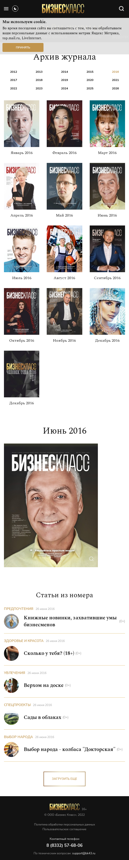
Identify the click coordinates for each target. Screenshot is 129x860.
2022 (13, 88)
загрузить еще (64, 779)
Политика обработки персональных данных (64, 824)
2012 (13, 72)
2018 (39, 80)
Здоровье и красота (23, 640)
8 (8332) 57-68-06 (64, 845)
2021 (115, 80)
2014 (64, 72)
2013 (39, 72)
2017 (13, 80)
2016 (115, 72)
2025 (89, 88)
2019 (64, 80)
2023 (39, 88)
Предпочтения (18, 608)
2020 (89, 80)
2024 (64, 88)
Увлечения (14, 673)
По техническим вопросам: (64, 853)
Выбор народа (18, 737)
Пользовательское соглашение (64, 829)
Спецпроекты (17, 705)
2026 (115, 88)
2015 (89, 72)
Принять (23, 47)
